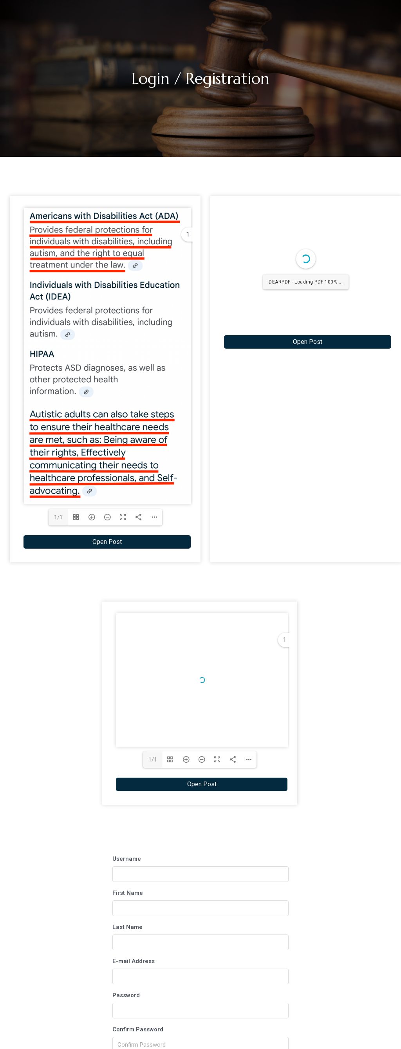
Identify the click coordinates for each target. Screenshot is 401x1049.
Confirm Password (137, 1029)
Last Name (127, 927)
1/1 (58, 517)
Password (126, 995)
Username (126, 858)
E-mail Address (133, 961)
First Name (127, 892)
